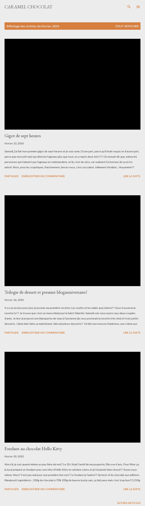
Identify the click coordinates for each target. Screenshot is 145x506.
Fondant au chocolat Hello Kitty (33, 449)
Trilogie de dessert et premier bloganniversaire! (46, 292)
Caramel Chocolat (28, 7)
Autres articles (128, 502)
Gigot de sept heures (23, 136)
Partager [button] (12, 176)
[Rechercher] (129, 7)
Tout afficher (127, 26)
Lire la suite (131, 176)
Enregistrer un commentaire (43, 176)
